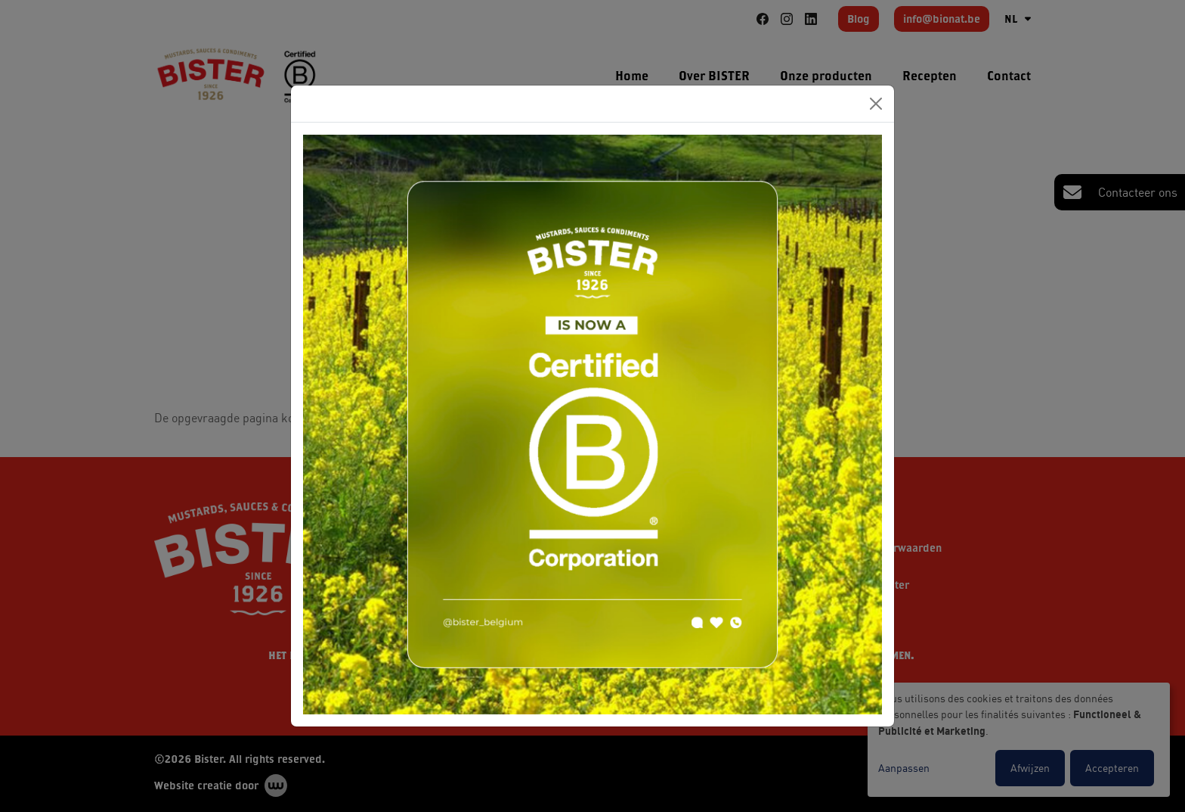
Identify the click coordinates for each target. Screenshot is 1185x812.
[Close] (876, 104)
